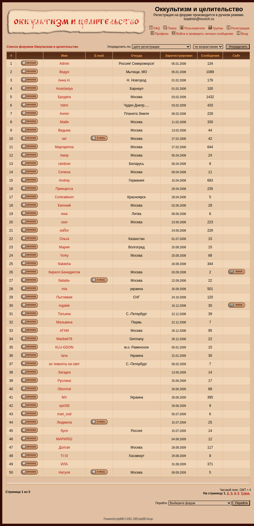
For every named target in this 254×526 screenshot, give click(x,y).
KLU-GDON (64, 347)
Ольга (64, 239)
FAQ (154, 28)
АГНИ (64, 331)
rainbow (64, 164)
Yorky (64, 256)
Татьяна (64, 314)
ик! (64, 139)
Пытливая (64, 297)
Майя (64, 122)
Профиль (160, 33)
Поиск (169, 28)
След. (245, 493)
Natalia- (64, 281)
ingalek (64, 306)
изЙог (64, 230)
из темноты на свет (64, 364)
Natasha (64, 264)
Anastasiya (64, 89)
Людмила (64, 422)
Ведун (64, 72)
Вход (242, 33)
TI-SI (64, 456)
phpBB (120, 519)
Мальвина (64, 322)
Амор (64, 155)
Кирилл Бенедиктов (64, 272)
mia (64, 289)
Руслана (64, 381)
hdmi (64, 105)
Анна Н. (64, 80)
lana (64, 356)
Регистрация (238, 28)
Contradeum (64, 197)
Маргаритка (64, 147)
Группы (215, 28)
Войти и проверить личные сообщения (202, 33)
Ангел (64, 114)
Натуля (64, 472)
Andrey (64, 180)
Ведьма (64, 130)
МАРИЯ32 (64, 439)
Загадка (64, 372)
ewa (64, 214)
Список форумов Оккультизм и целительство (42, 46)
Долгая (64, 447)
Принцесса (64, 189)
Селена (64, 172)
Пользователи (192, 28)
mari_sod (64, 414)
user (64, 222)
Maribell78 (64, 339)
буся (64, 431)
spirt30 (64, 406)
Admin (64, 64)
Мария (64, 247)
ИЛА (64, 464)
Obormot (64, 389)
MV (64, 397)
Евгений (64, 205)
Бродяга (64, 97)
